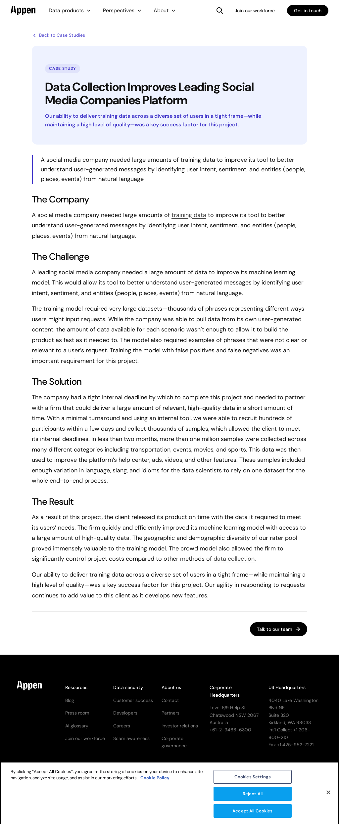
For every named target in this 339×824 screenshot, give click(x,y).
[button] (69, 10)
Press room (77, 713)
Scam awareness (131, 738)
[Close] (328, 795)
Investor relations (180, 726)
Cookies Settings (252, 780)
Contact (170, 700)
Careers (121, 726)
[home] (23, 10)
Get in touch (307, 11)
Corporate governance (174, 742)
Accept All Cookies (252, 814)
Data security (128, 687)
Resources (76, 687)
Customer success (133, 700)
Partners (170, 713)
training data (188, 215)
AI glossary (76, 726)
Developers (125, 713)
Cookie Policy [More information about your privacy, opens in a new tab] (155, 781)
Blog (69, 700)
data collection (234, 559)
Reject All (253, 797)
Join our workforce (255, 11)
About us (171, 687)
